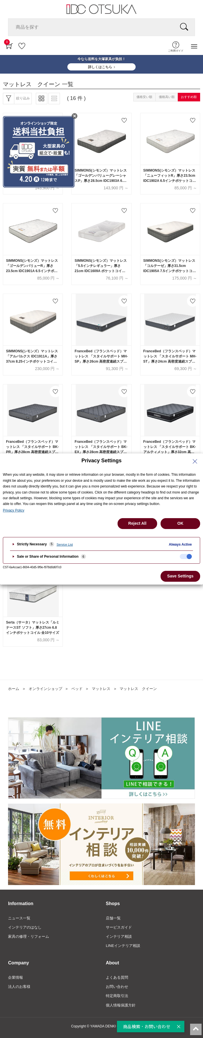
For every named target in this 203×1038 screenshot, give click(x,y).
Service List (64, 544)
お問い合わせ (117, 986)
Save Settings (180, 576)
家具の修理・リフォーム (28, 936)
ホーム (13, 689)
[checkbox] (186, 556)
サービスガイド (119, 927)
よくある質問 (117, 977)
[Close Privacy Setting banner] (195, 461)
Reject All (137, 523)
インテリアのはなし (25, 927)
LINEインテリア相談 (123, 945)
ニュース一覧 (19, 918)
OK (180, 523)
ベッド (77, 689)
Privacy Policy (13, 510)
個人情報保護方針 (121, 1005)
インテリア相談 (119, 936)
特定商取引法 (117, 996)
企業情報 (15, 977)
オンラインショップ (45, 689)
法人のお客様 (19, 986)
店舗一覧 (113, 918)
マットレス (101, 689)
